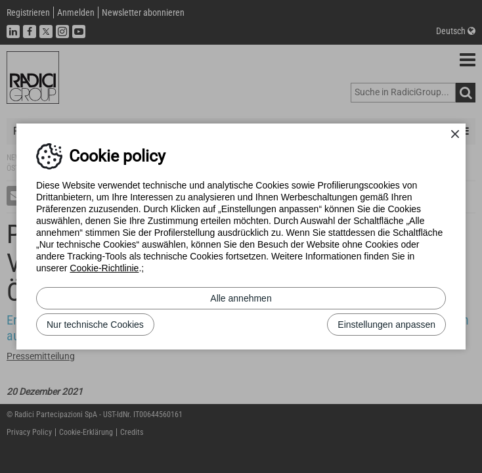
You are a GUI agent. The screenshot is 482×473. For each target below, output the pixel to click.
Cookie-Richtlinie (104, 268)
